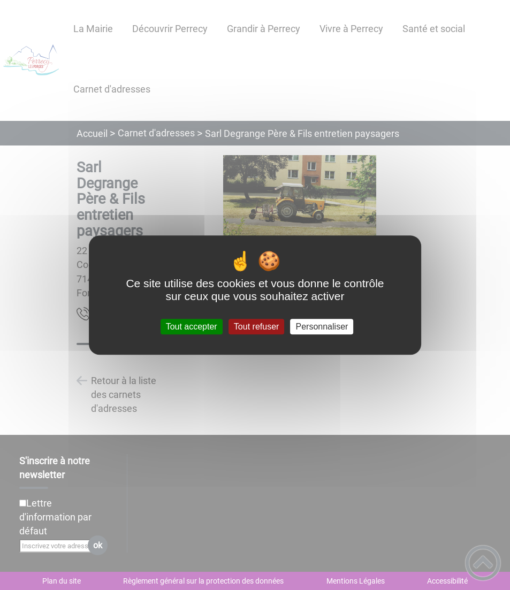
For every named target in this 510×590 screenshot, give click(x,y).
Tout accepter (191, 326)
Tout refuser (256, 326)
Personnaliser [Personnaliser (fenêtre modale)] (322, 326)
